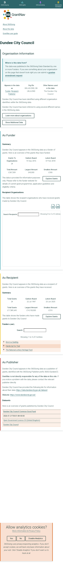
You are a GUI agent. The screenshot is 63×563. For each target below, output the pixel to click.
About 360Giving (9, 24)
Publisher (11, 94)
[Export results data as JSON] (58, 208)
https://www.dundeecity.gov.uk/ (23, 395)
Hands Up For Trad (13, 346)
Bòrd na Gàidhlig (12, 342)
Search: (31, 330)
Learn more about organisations (18, 115)
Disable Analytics (35, 538)
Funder (8, 91)
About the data (8, 29)
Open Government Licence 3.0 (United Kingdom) (21, 420)
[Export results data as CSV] (53, 208)
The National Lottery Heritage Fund (19, 350)
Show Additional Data (14, 122)
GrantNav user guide (10, 33)
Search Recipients (21, 214)
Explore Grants (52, 178)
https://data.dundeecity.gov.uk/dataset (31, 390)
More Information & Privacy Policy (26, 531)
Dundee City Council (11, 425)
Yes (11, 538)
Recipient (14, 91)
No (21, 538)
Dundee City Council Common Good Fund (19, 412)
